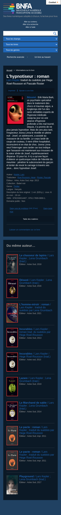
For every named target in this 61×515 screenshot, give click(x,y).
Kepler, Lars (19, 174)
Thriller (17, 186)
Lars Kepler (13, 80)
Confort (53, 2)
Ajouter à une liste (26, 91)
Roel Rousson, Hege (27, 177)
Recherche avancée (15, 57)
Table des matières (30, 219)
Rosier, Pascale (44, 177)
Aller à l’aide (30, 27)
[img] (54, 33)
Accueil (9, 70)
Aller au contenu (30, 22)
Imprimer (11, 91)
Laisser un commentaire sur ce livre (24, 230)
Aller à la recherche (30, 24)
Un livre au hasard (42, 57)
